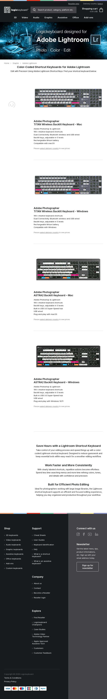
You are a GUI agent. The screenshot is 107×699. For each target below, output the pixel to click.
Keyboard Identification (44, 545)
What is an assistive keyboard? (41, 562)
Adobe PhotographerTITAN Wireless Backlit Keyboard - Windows (61, 210)
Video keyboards (13, 540)
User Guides (39, 540)
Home (6, 63)
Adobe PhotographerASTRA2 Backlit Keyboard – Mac (53, 294)
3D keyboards (12, 535)
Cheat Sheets (40, 535)
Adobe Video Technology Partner (40, 635)
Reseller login (40, 597)
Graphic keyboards (14, 549)
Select (100, 4)
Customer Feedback (42, 653)
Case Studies (39, 629)
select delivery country (49, 148)
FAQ (35, 549)
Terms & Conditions (12, 678)
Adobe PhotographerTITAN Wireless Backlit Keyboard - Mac (58, 123)
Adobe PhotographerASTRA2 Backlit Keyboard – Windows (56, 381)
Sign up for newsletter (87, 566)
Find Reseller (39, 617)
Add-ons (10, 563)
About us (38, 583)
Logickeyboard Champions (39, 623)
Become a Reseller (42, 593)
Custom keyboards (14, 568)
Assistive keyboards (14, 554)
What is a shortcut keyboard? (41, 555)
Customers (38, 648)
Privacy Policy (10, 681)
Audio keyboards (13, 545)
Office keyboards (13, 559)
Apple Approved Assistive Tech (40, 642)
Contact (37, 588)
